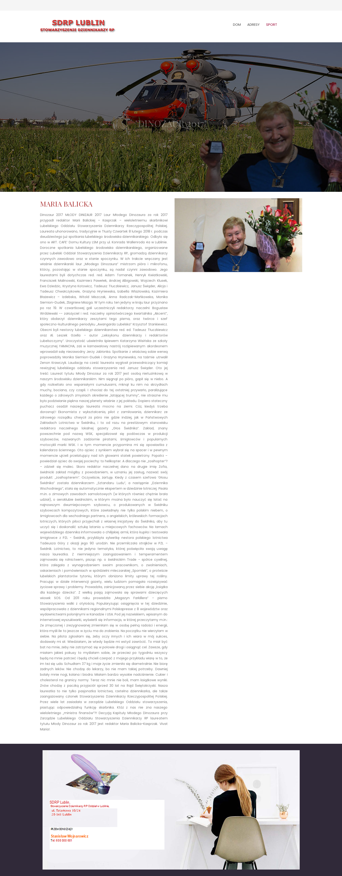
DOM (237, 24)
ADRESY (253, 24)
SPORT (271, 24)
